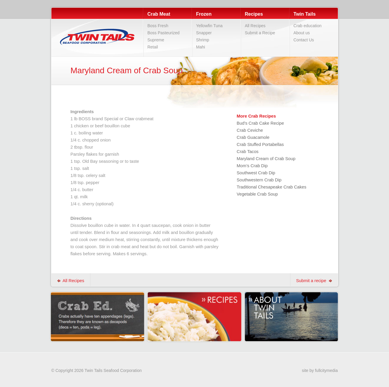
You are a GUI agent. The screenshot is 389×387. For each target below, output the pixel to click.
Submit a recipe (314, 280)
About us (302, 32)
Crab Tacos (247, 151)
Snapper (204, 32)
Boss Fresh (157, 25)
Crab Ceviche (250, 130)
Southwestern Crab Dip (259, 180)
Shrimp (202, 40)
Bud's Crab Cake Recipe (260, 123)
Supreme (155, 40)
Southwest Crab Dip (256, 172)
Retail (152, 47)
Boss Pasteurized (163, 32)
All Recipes (255, 25)
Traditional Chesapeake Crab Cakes (271, 187)
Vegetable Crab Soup (257, 194)
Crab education (308, 25)
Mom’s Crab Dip (252, 165)
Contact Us (304, 40)
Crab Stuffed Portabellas (260, 144)
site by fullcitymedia (320, 370)
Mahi (200, 47)
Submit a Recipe (260, 32)
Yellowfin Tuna (209, 25)
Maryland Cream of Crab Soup (266, 158)
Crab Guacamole (253, 137)
